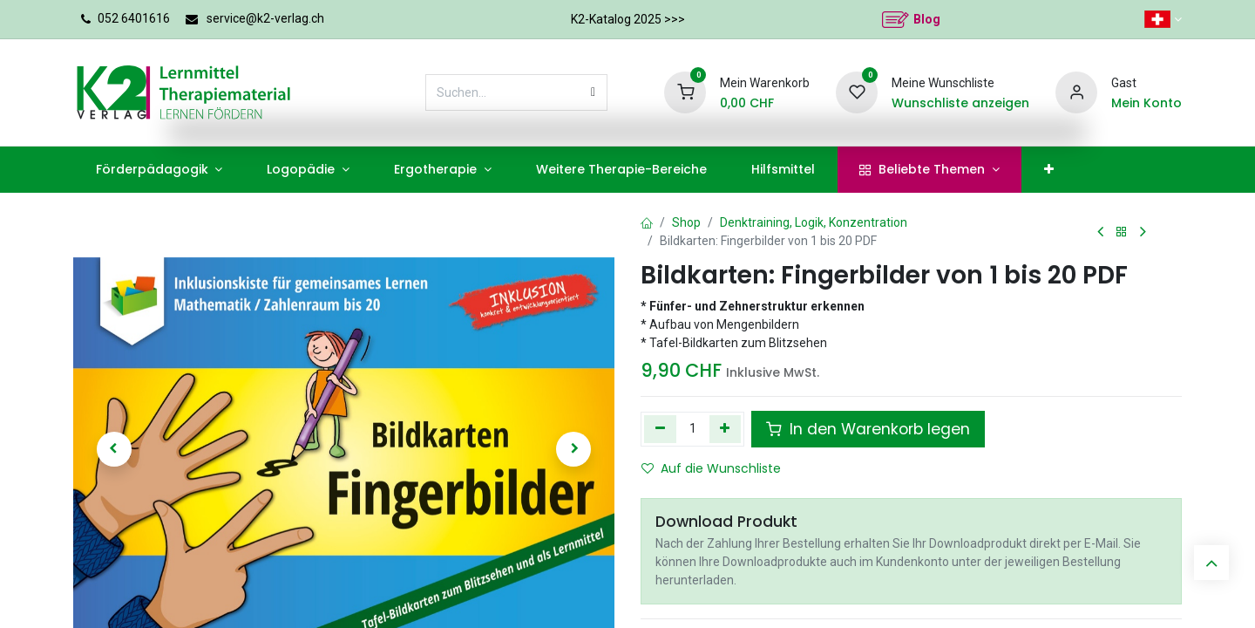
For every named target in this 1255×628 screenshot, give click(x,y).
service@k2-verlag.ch (265, 18)
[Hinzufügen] (725, 429)
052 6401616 (134, 18)
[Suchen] (593, 92)
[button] (113, 449)
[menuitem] (159, 170)
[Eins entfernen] (660, 429)
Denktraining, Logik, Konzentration (813, 222)
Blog (926, 19)
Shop (686, 222)
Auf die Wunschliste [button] (711, 468)
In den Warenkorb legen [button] (868, 429)
